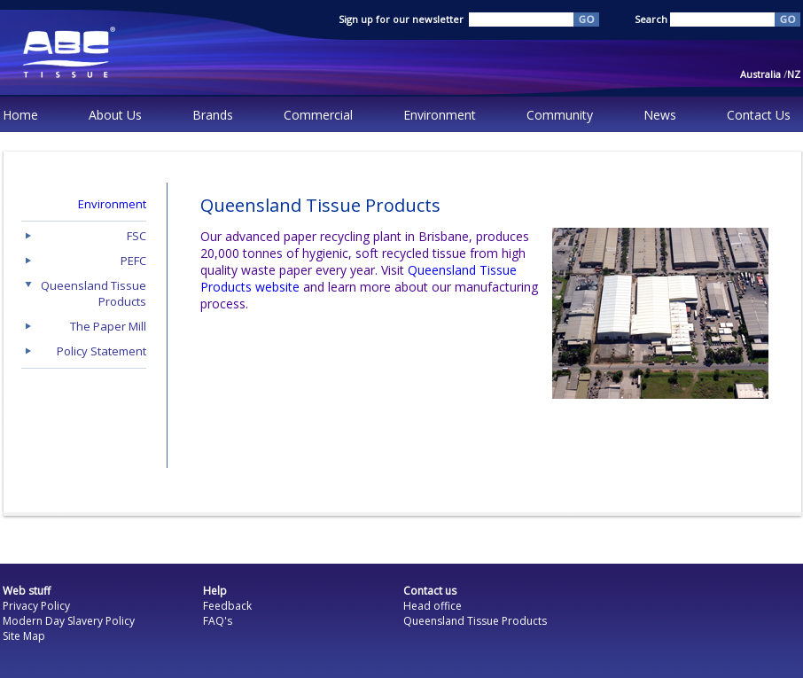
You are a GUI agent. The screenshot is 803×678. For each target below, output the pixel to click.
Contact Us (759, 114)
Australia (763, 74)
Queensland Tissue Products (475, 620)
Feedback (227, 605)
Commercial (318, 114)
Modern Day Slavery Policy (69, 620)
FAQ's (217, 620)
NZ (793, 74)
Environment (439, 114)
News (659, 114)
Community (559, 114)
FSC (136, 236)
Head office (432, 605)
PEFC (133, 261)
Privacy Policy (36, 605)
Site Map (24, 635)
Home (20, 114)
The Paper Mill (108, 326)
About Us (115, 114)
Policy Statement (101, 351)
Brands (212, 114)
